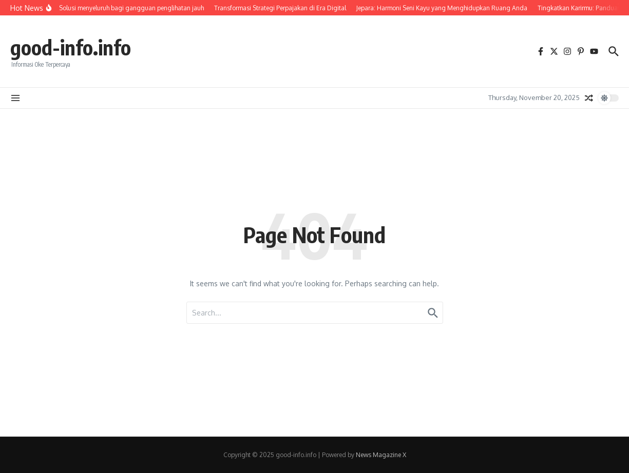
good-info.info (70, 47)
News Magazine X (381, 455)
